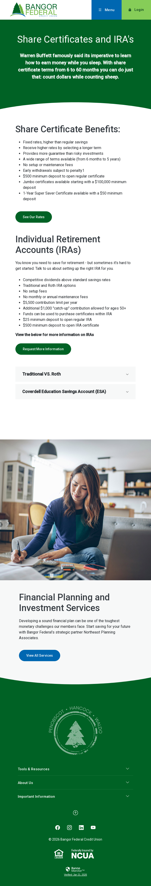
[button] (75, 374)
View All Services (39, 655)
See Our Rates (34, 217)
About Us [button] (25, 783)
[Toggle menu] (107, 10)
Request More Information (43, 349)
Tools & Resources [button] (33, 769)
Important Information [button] (36, 796)
